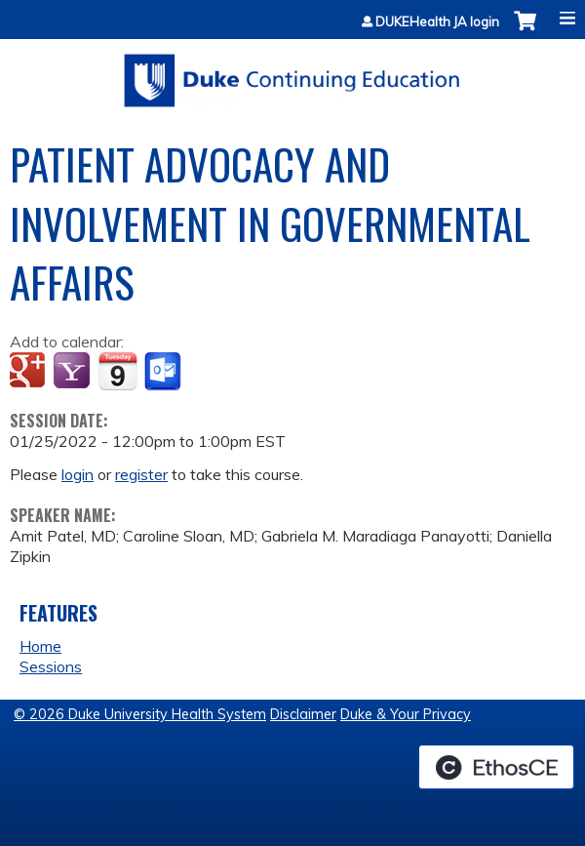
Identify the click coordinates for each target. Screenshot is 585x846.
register (141, 474)
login (77, 474)
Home (40, 646)
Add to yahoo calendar (74, 371)
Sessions (51, 666)
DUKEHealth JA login (437, 22)
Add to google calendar (30, 371)
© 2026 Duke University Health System (140, 714)
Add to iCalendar (117, 370)
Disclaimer (303, 714)
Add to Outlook (164, 371)
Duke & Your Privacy (405, 714)
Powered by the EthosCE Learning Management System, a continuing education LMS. (496, 767)
